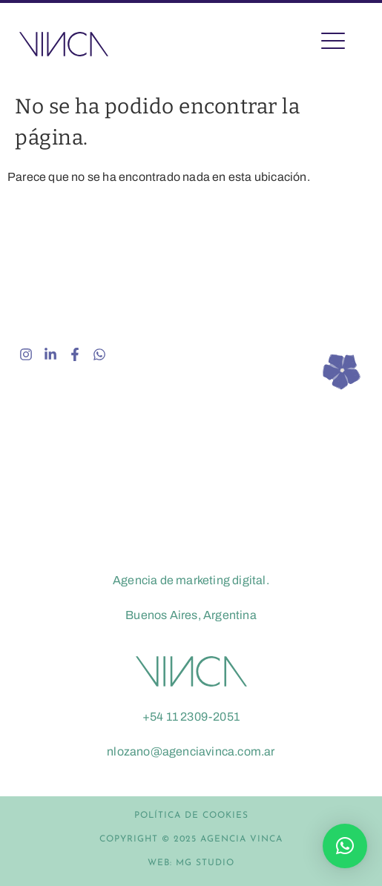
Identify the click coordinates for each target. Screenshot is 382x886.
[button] (345, 846)
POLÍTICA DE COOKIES (191, 815)
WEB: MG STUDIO (191, 863)
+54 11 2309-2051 (191, 716)
